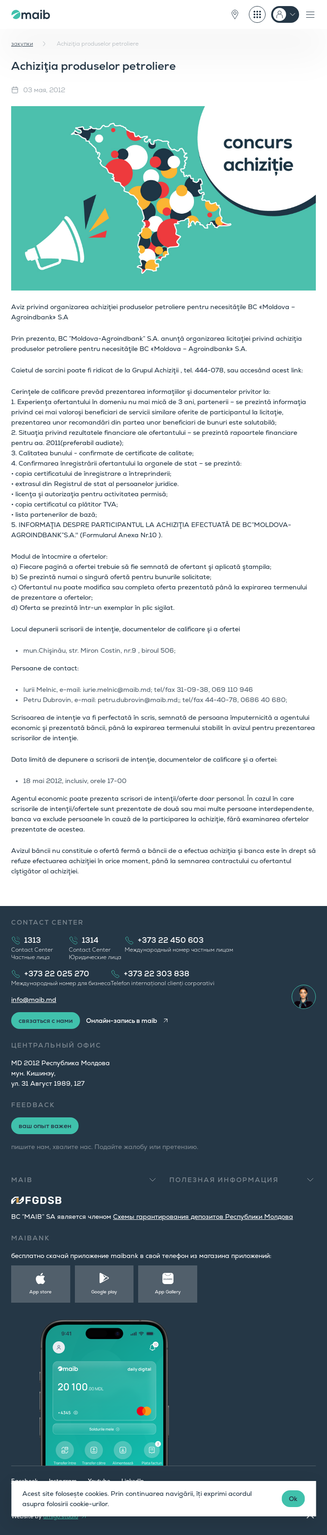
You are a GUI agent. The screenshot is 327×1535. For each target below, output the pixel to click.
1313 (32, 940)
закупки (22, 43)
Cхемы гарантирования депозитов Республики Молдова (203, 1216)
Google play (104, 1292)
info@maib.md (33, 999)
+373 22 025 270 (56, 974)
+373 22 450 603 (171, 940)
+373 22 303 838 (156, 974)
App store (40, 1292)
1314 (90, 940)
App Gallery (168, 1292)
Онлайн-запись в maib (121, 1020)
